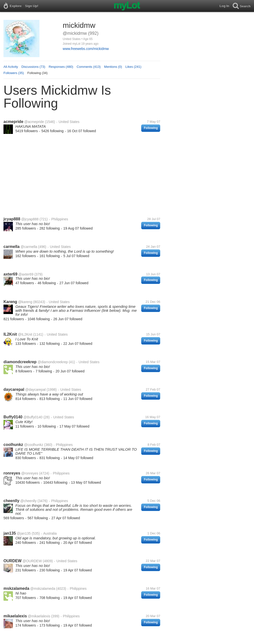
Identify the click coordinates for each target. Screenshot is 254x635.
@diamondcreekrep (52, 362)
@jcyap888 (29, 219)
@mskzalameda (42, 589)
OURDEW (12, 561)
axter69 (10, 274)
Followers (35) (13, 73)
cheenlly (11, 501)
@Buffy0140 (32, 417)
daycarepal (13, 389)
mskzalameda (16, 588)
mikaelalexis (15, 616)
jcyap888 (11, 219)
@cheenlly (28, 501)
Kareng (10, 302)
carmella (11, 246)
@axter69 (25, 274)
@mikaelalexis (39, 616)
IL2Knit (10, 334)
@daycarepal (35, 390)
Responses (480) (61, 67)
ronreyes (11, 473)
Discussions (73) (33, 67)
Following (151, 128)
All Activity (10, 67)
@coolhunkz (33, 445)
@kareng (25, 302)
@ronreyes (29, 473)
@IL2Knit (25, 334)
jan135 (9, 533)
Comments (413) (89, 67)
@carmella (29, 247)
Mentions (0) (113, 67)
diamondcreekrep (19, 362)
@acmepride (34, 122)
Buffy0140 (12, 417)
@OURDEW (32, 561)
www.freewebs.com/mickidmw (86, 49)
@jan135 (24, 533)
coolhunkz (13, 444)
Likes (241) (133, 67)
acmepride (13, 121)
